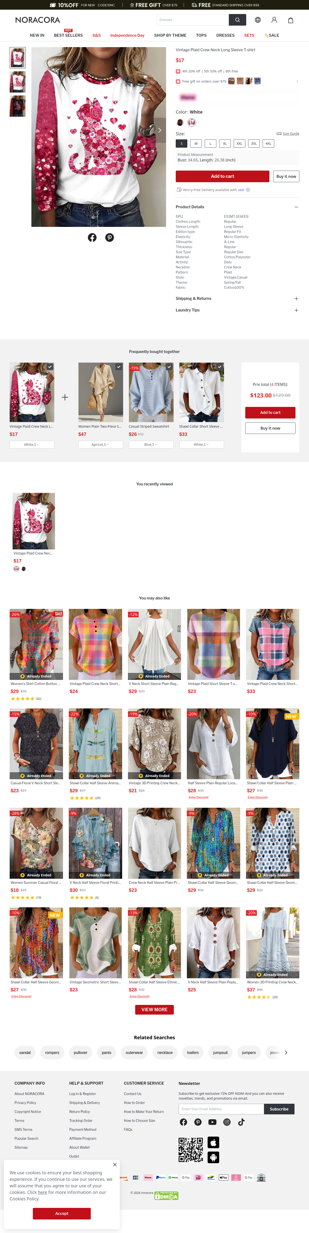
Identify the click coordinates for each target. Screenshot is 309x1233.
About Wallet (79, 1147)
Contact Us (132, 1094)
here (42, 1192)
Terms (19, 1120)
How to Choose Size (139, 1120)
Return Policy (79, 1112)
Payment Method (83, 1129)
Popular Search (26, 1138)
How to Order (134, 1103)
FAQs (128, 1129)
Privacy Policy (25, 1103)
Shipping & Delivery (84, 1103)
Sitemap (21, 1147)
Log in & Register (82, 1094)
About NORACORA (29, 1094)
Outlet (74, 1156)
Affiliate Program (82, 1138)
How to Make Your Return (144, 1112)
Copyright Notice (27, 1112)
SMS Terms (23, 1129)
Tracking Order (81, 1120)
